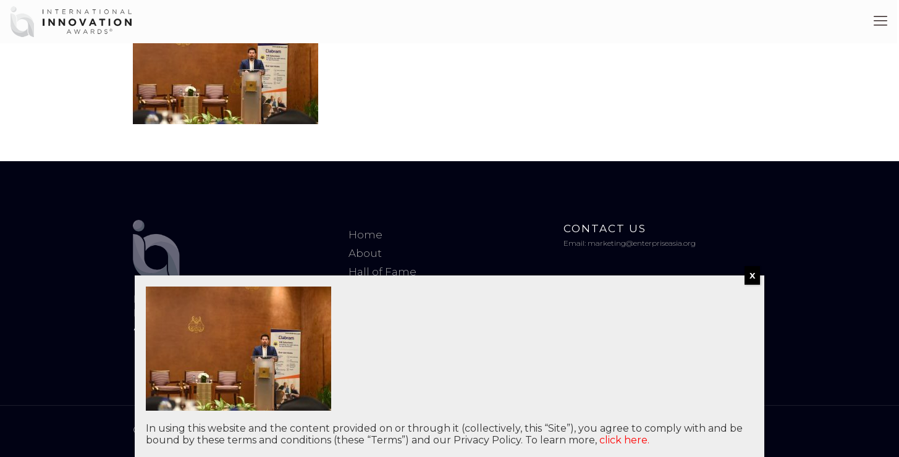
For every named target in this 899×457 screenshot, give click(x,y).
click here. (624, 440)
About (365, 253)
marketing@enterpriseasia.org (642, 243)
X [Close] (752, 275)
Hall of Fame (382, 272)
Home (365, 234)
